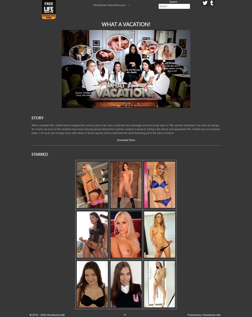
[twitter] (205, 3)
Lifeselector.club (211, 315)
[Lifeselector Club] (49, 9)
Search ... (174, 1)
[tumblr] (212, 3)
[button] (66, 69)
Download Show (126, 140)
